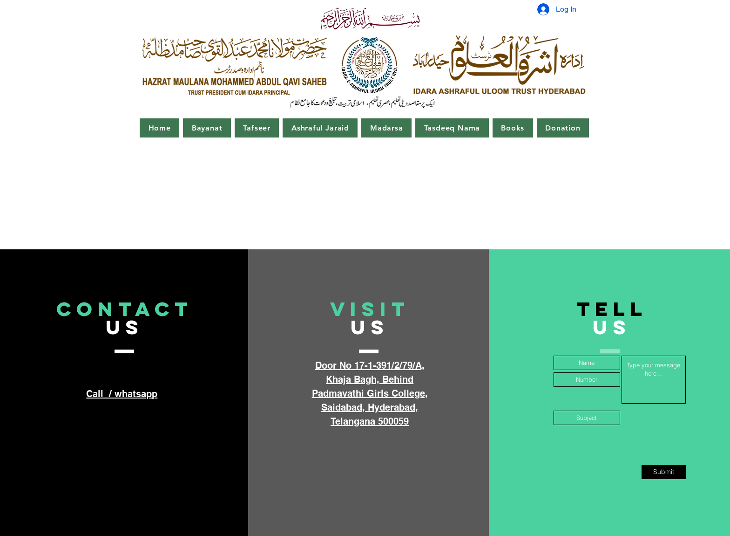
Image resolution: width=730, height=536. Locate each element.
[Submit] (664, 472)
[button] (207, 127)
